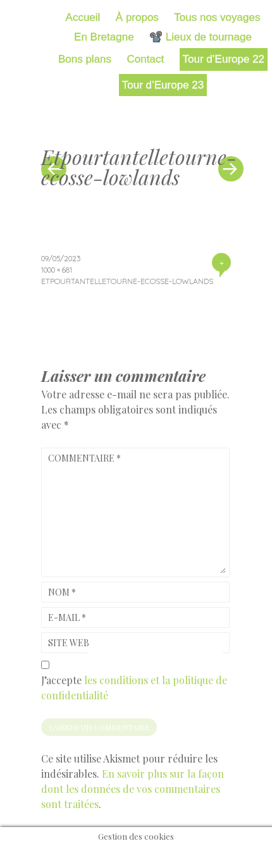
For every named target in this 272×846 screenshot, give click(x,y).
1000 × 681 (56, 269)
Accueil (83, 17)
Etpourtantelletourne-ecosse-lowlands (127, 281)
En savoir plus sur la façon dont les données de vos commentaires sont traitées (132, 789)
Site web (68, 643)
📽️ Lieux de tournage (200, 37)
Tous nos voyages (217, 17)
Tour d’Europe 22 (223, 59)
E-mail (67, 617)
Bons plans (84, 59)
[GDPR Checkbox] (45, 665)
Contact (145, 59)
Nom (62, 592)
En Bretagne (104, 37)
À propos (137, 17)
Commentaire (84, 458)
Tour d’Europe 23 (163, 85)
